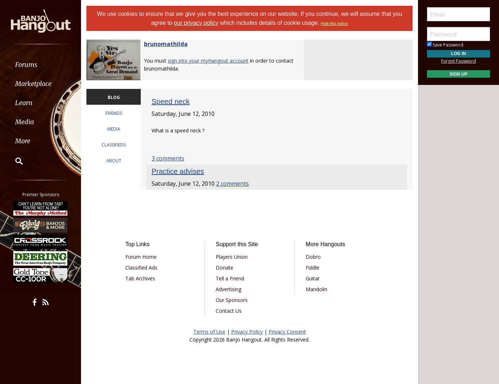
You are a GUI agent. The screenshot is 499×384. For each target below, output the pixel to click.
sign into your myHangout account (208, 60)
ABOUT (113, 161)
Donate (224, 267)
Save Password (445, 45)
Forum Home (141, 256)
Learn (23, 103)
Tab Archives (140, 278)
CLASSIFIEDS (114, 145)
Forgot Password (458, 61)
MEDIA (113, 129)
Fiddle (312, 267)
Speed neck (171, 101)
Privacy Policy (247, 331)
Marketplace (33, 84)
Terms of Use (209, 331)
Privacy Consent (287, 331)
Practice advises (178, 171)
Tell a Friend (230, 278)
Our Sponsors (232, 300)
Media (24, 122)
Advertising (228, 289)
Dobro (313, 256)
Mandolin (316, 289)
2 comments (232, 184)
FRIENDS (113, 113)
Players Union (232, 256)
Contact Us (229, 310)
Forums (26, 64)
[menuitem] (40, 64)
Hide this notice (334, 23)
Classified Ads (141, 267)
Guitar (313, 278)
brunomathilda (166, 44)
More (22, 141)
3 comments (168, 158)
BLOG (114, 97)
